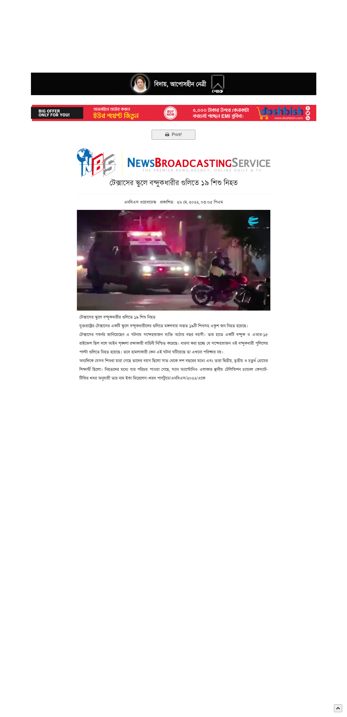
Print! (173, 134)
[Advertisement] (145, 34)
